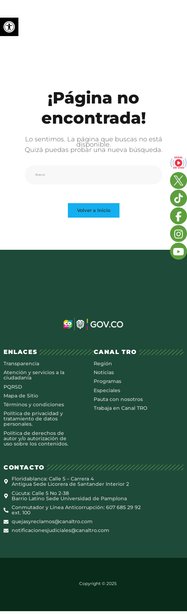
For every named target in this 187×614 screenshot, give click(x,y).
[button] (9, 27)
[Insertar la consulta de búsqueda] (94, 174)
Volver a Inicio (93, 213)
